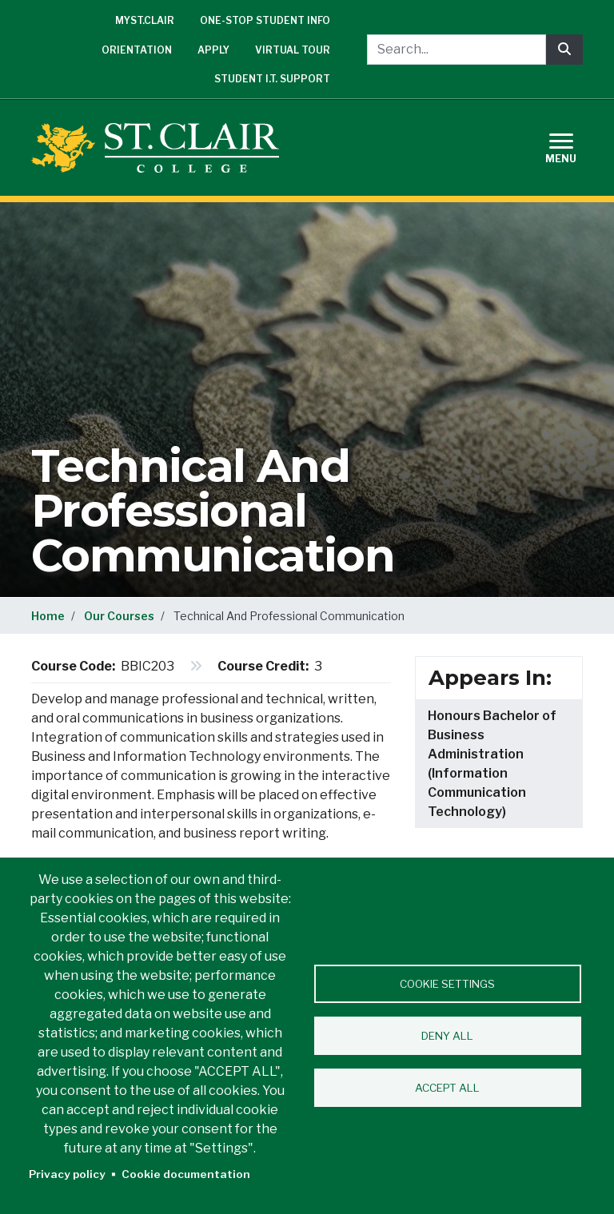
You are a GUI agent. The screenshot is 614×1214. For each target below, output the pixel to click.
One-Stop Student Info (265, 20)
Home (48, 616)
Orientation (137, 50)
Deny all (447, 1035)
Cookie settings (447, 983)
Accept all (447, 1087)
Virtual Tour (292, 50)
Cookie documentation (186, 1174)
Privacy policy (67, 1174)
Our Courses (119, 616)
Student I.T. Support (272, 79)
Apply (213, 50)
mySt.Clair (144, 20)
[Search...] (456, 49)
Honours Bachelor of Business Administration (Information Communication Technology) (492, 763)
